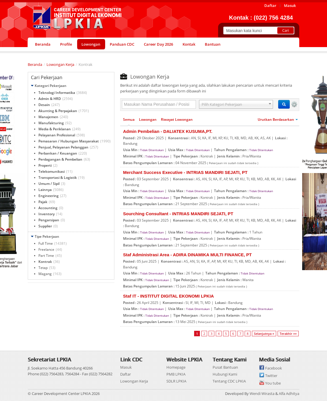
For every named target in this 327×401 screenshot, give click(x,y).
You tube (273, 383)
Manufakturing (51, 122)
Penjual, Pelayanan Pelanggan (63, 147)
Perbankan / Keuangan (57, 153)
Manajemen (48, 116)
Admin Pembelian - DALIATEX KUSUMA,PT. (167, 131)
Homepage (175, 367)
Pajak (42, 201)
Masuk (126, 367)
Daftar (125, 374)
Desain (44, 104)
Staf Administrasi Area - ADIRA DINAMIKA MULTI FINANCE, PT (187, 254)
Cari (285, 30)
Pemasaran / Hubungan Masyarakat (68, 141)
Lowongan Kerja (60, 64)
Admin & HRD (49, 98)
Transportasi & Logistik (57, 177)
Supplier (45, 226)
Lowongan (148, 119)
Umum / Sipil (49, 183)
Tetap (43, 267)
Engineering (48, 195)
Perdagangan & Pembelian (60, 159)
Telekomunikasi (51, 171)
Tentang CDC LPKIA (229, 381)
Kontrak (45, 261)
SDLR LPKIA (176, 381)
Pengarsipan (48, 220)
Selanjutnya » (264, 333)
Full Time (45, 243)
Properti (45, 165)
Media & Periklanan (54, 129)
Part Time (46, 255)
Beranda (35, 64)
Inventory (46, 213)
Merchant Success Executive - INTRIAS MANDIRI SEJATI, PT (185, 172)
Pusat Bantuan (225, 367)
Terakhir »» (288, 333)
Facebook (273, 368)
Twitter (271, 375)
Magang (45, 273)
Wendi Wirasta (262, 393)
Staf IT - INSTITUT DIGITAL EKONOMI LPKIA (168, 296)
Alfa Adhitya (289, 393)
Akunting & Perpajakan (57, 110)
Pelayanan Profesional (56, 135)
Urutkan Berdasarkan (278, 119)
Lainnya (45, 189)
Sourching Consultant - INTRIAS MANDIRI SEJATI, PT (178, 213)
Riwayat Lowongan (177, 119)
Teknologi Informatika (56, 92)
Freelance (46, 249)
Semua (129, 119)
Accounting (47, 207)
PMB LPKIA (175, 374)
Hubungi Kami (225, 374)
